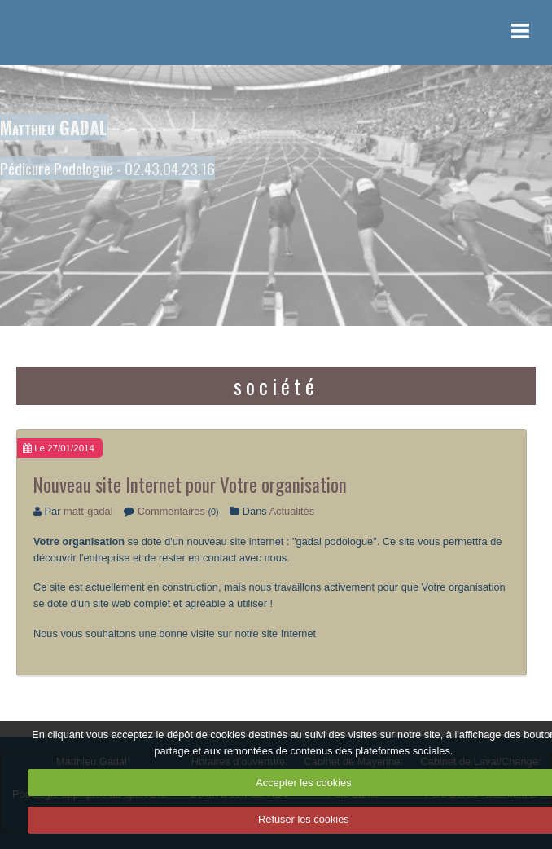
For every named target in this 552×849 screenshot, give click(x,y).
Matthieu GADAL (53, 127)
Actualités (291, 511)
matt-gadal (88, 511)
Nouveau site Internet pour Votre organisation (190, 485)
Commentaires (171, 511)
